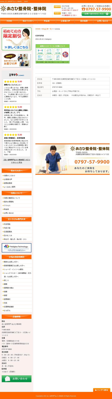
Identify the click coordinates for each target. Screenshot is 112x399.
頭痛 (5, 292)
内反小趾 (7, 228)
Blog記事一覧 (47, 29)
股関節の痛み (9, 288)
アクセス (7, 205)
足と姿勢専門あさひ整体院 (55, 396)
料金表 (6, 209)
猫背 (5, 295)
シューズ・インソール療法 (13, 269)
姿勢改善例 (8, 183)
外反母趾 (7, 224)
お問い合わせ (9, 213)
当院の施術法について (12, 198)
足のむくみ (8, 235)
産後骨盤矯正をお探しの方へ (14, 265)
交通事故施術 (9, 307)
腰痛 (5, 284)
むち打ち (7, 310)
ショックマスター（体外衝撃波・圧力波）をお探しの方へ (17, 274)
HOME (37, 29)
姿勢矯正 (7, 299)
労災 (5, 303)
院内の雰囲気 (9, 202)
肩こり (6, 280)
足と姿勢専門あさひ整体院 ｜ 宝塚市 (16, 1)
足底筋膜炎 (8, 232)
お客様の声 (8, 179)
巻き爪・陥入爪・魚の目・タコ (15, 239)
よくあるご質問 (9, 187)
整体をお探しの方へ (11, 262)
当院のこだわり (9, 175)
